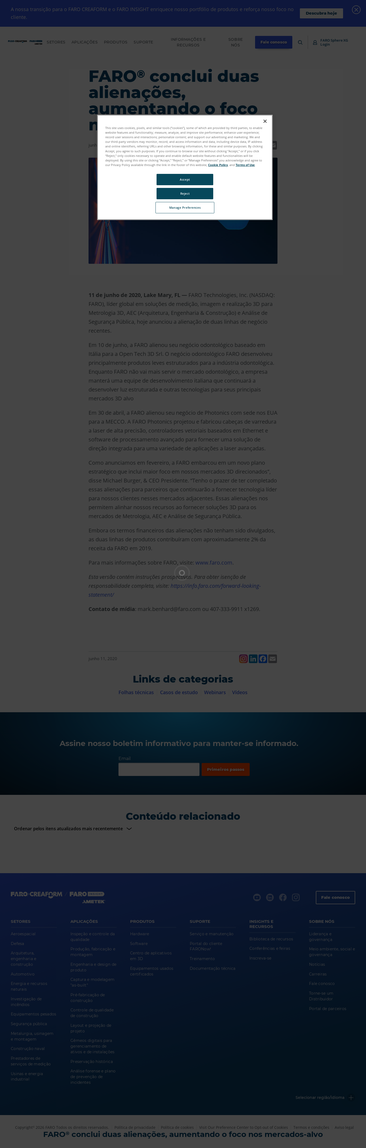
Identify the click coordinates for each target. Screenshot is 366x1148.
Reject (184, 193)
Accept (185, 179)
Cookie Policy (218, 165)
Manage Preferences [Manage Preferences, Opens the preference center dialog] (185, 207)
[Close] (265, 121)
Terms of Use (245, 165)
